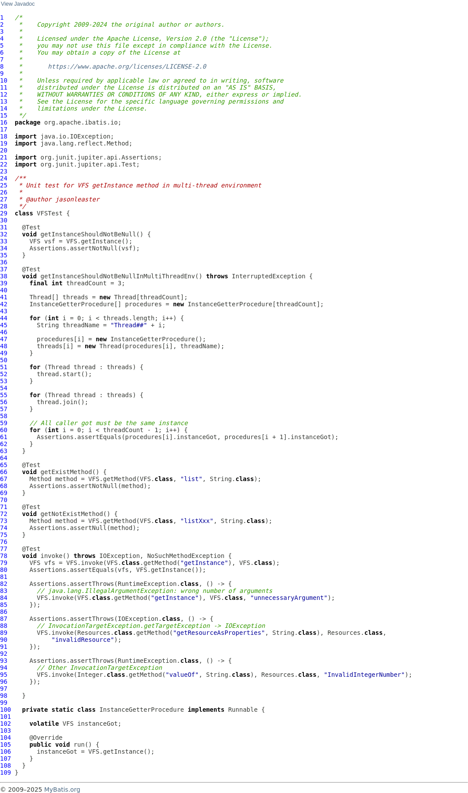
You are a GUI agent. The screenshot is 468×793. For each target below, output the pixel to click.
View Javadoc (17, 4)
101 (5, 716)
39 (3, 283)
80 (3, 569)
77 (3, 548)
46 (3, 332)
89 (3, 632)
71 (3, 506)
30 (3, 220)
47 (3, 339)
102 (5, 723)
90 (3, 639)
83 (3, 590)
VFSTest (49, 213)
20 (3, 150)
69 (3, 492)
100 (5, 709)
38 (3, 276)
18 (3, 136)
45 (3, 325)
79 (3, 562)
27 (3, 199)
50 (3, 360)
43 (3, 311)
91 (3, 646)
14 (3, 108)
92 (3, 653)
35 (3, 255)
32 (3, 234)
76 (3, 541)
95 (3, 674)
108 (5, 765)
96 (3, 681)
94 (3, 667)
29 (3, 213)
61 (3, 436)
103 (5, 730)
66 (3, 471)
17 (3, 129)
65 (3, 464)
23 (3, 171)
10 (3, 80)
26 (3, 192)
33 (3, 241)
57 (3, 408)
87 (3, 618)
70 (3, 499)
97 (3, 688)
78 (3, 555)
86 (3, 611)
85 (3, 604)
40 (3, 290)
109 (5, 772)
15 (3, 115)
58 (3, 415)
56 (3, 401)
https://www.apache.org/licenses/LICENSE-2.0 (127, 66)
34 (3, 248)
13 (3, 101)
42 (3, 304)
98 (3, 695)
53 (3, 380)
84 (3, 597)
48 (3, 346)
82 (3, 583)
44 (3, 318)
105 (5, 744)
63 (3, 450)
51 (3, 367)
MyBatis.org (62, 789)
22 (3, 164)
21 (3, 157)
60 (3, 429)
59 (3, 422)
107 (5, 758)
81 (3, 576)
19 (3, 143)
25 (3, 185)
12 (3, 94)
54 (3, 387)
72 (3, 513)
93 (3, 660)
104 (5, 737)
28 (3, 206)
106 (5, 751)
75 (3, 534)
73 (3, 520)
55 (3, 394)
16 (3, 122)
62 (3, 443)
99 (3, 702)
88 (3, 625)
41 (3, 297)
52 (3, 374)
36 (3, 262)
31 (3, 227)
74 (3, 527)
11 (3, 87)
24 (3, 178)
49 (3, 353)
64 (3, 457)
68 (3, 485)
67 (3, 478)
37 (3, 269)
